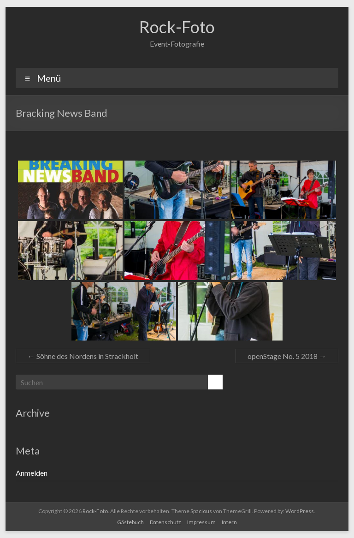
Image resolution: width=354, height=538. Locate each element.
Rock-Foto (177, 27)
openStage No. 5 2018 (287, 356)
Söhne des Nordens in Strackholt (83, 356)
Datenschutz (165, 522)
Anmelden (31, 472)
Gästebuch (130, 522)
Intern (229, 522)
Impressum (201, 522)
